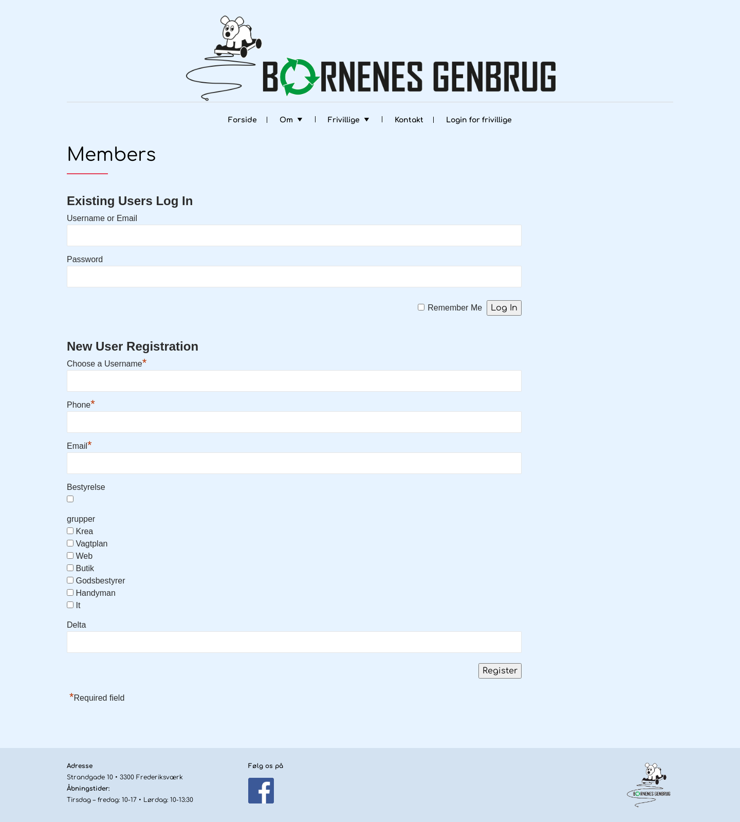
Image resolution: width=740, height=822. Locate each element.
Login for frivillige (479, 120)
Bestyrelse (86, 487)
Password (85, 259)
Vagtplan (91, 543)
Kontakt (409, 120)
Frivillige (344, 120)
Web (84, 556)
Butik (85, 568)
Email (79, 446)
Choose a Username (106, 363)
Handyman (95, 593)
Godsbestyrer (100, 580)
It (78, 605)
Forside (242, 120)
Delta (76, 624)
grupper (81, 519)
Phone (81, 404)
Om (286, 120)
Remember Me (455, 307)
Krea (84, 531)
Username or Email (102, 218)
